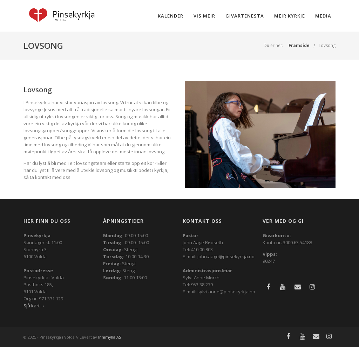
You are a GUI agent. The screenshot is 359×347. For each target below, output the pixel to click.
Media (323, 16)
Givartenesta (244, 16)
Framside (299, 45)
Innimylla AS (109, 337)
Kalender (170, 16)
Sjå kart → (34, 305)
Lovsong (327, 45)
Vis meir (204, 16)
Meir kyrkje (289, 16)
